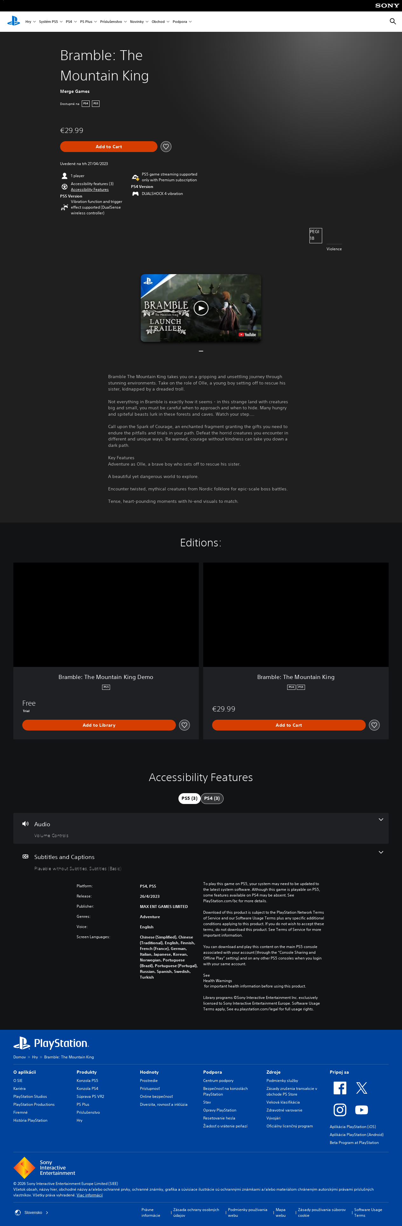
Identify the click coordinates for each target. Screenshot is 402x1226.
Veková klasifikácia (283, 1102)
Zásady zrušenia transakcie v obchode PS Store (292, 1091)
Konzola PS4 (87, 1088)
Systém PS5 (48, 21)
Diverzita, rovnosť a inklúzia (164, 1104)
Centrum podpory (218, 1080)
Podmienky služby (282, 1080)
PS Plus (86, 21)
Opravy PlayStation (219, 1110)
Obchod (158, 21)
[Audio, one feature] (201, 828)
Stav (207, 1102)
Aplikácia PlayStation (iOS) (353, 1126)
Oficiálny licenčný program (290, 1126)
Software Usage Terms (368, 1212)
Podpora (180, 21)
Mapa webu (281, 1212)
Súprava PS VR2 (90, 1096)
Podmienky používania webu (247, 1212)
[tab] (189, 798)
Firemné (20, 1112)
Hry (28, 21)
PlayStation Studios (30, 1096)
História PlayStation (30, 1120)
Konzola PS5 (87, 1080)
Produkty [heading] (87, 1072)
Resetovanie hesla (219, 1118)
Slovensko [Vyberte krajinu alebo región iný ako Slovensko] (31, 1212)
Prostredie (149, 1080)
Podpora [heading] (212, 1072)
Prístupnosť (150, 1088)
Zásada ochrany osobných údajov (196, 1212)
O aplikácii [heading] (24, 1072)
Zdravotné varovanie (284, 1110)
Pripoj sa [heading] (339, 1072)
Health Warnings (217, 980)
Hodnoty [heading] (149, 1072)
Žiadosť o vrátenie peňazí (225, 1126)
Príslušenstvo (111, 21)
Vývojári (274, 1118)
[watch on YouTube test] (247, 334)
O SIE (17, 1080)
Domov (19, 1057)
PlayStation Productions (34, 1104)
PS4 (69, 21)
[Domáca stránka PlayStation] (14, 21)
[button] (90, 189)
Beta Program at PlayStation (354, 1142)
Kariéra (19, 1088)
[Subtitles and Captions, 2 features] (201, 861)
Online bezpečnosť (156, 1096)
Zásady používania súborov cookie (322, 1212)
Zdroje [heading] (274, 1072)
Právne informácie (151, 1212)
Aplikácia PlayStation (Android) (357, 1134)
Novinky (137, 21)
